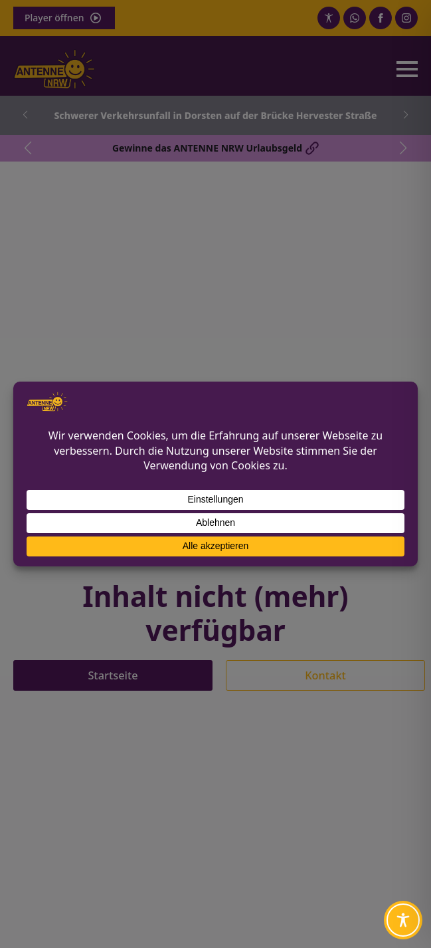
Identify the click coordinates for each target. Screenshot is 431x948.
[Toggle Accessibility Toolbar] (403, 920)
